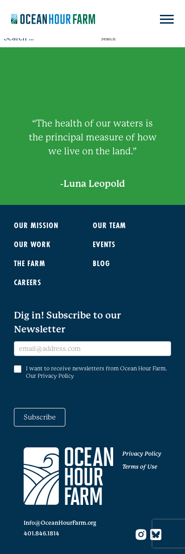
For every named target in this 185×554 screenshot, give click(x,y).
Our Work (32, 244)
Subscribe (40, 417)
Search (108, 38)
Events (104, 244)
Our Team (109, 225)
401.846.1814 (41, 533)
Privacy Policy (141, 454)
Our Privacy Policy (50, 376)
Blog (101, 263)
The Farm (29, 263)
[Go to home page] (68, 476)
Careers (27, 282)
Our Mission (36, 225)
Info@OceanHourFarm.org (60, 523)
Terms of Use (139, 467)
